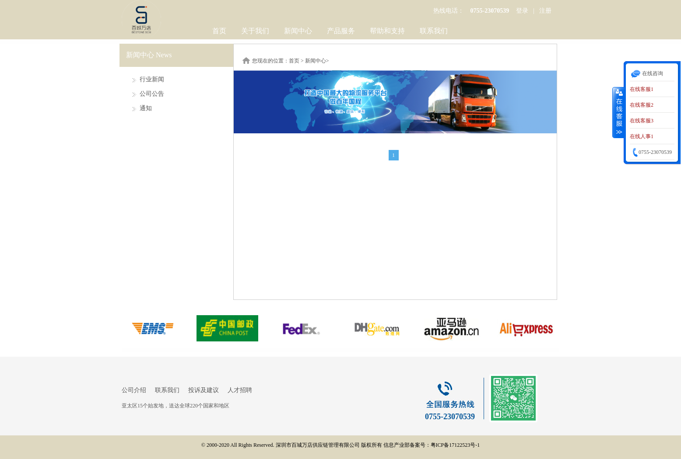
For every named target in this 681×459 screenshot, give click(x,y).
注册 (545, 10)
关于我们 (255, 31)
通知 (146, 108)
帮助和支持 (387, 31)
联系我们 (434, 31)
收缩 (618, 112)
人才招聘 (240, 390)
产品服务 (341, 31)
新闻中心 (298, 31)
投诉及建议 (203, 390)
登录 (522, 10)
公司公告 (152, 93)
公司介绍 (134, 390)
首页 (219, 31)
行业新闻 (152, 79)
